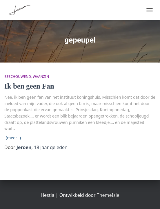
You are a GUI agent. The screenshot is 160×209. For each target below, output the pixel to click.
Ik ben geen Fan (29, 86)
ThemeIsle (108, 195)
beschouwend (17, 76)
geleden (51, 147)
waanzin (41, 76)
